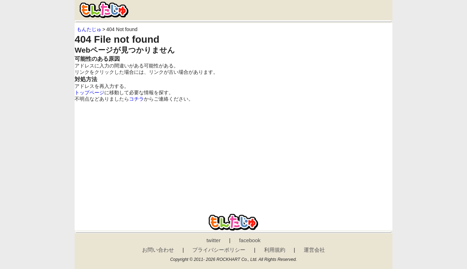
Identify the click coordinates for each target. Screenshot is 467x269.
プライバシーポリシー (218, 250)
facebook (250, 240)
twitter (213, 240)
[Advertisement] (233, 155)
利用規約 (274, 250)
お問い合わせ (158, 250)
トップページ (89, 92)
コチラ (136, 99)
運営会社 (314, 250)
